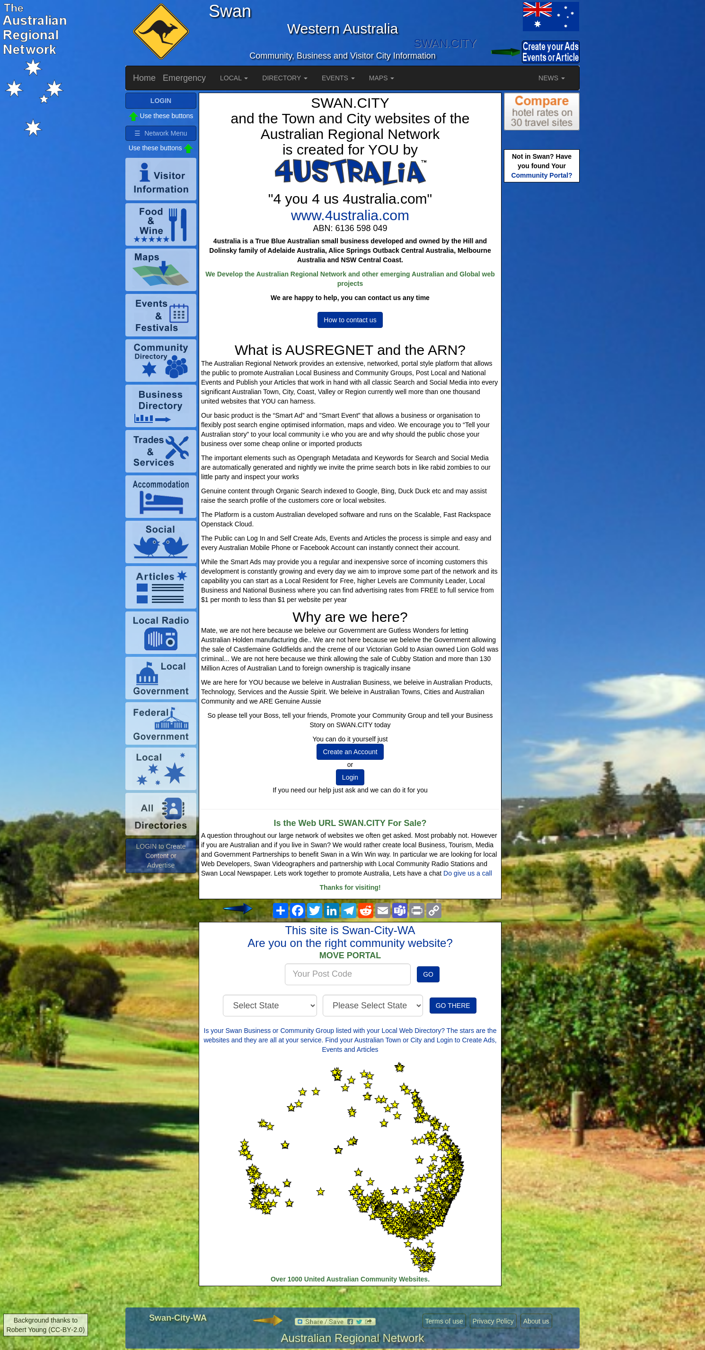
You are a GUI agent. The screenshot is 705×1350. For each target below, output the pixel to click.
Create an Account (350, 752)
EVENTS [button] (338, 78)
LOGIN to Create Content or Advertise (160, 856)
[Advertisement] (542, 333)
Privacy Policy (493, 1321)
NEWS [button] (551, 78)
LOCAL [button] (234, 78)
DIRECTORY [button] (285, 78)
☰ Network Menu (160, 133)
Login (350, 777)
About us (536, 1321)
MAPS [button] (382, 78)
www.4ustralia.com (350, 215)
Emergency (184, 78)
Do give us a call (467, 873)
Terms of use (444, 1321)
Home (144, 78)
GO (428, 974)
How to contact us (350, 320)
